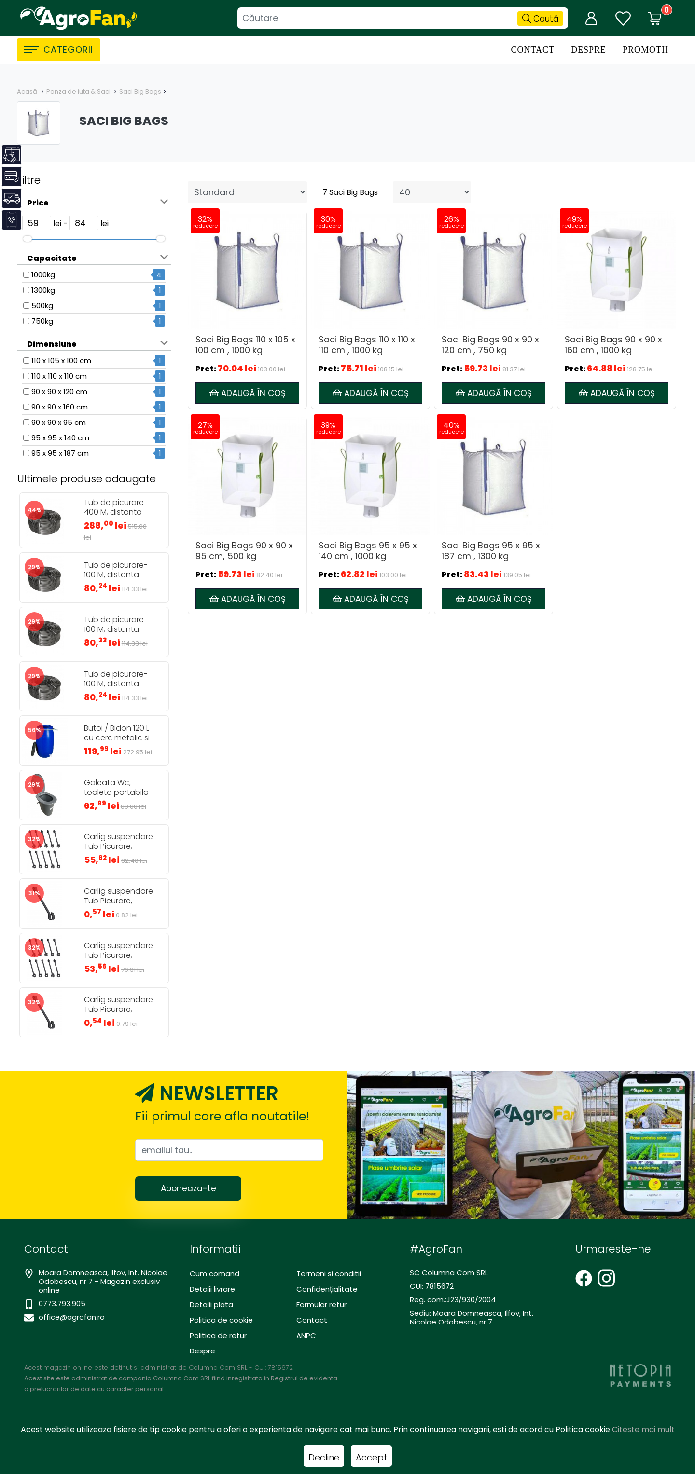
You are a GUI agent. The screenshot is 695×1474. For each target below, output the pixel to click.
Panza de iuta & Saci (79, 91)
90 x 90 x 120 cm (59, 391)
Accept (371, 1457)
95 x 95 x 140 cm (60, 438)
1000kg (43, 275)
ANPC (306, 1335)
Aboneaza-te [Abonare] (188, 1188)
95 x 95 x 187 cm (60, 453)
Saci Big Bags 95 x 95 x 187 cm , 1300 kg (491, 550)
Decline (323, 1457)
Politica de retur (218, 1335)
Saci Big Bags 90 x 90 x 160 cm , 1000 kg (613, 344)
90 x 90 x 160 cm (59, 407)
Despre (588, 50)
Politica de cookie (221, 1320)
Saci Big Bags (140, 91)
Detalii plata (211, 1304)
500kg (42, 305)
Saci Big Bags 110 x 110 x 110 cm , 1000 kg (367, 344)
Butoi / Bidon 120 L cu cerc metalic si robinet (117, 737)
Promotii (645, 50)
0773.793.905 (62, 1303)
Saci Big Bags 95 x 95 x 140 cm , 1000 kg (368, 550)
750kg (42, 321)
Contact (533, 50)
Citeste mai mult (643, 1429)
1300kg (43, 290)
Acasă (27, 91)
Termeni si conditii (328, 1274)
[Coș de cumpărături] (655, 18)
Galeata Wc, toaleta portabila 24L (116, 792)
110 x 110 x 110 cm (59, 376)
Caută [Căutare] (540, 19)
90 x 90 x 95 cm (58, 422)
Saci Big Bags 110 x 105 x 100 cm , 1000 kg (245, 344)
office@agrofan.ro (72, 1317)
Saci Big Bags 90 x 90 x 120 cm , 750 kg (490, 344)
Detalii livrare (212, 1289)
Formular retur (321, 1304)
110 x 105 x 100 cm (61, 360)
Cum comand (214, 1274)
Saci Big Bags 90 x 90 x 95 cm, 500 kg (244, 550)
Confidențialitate (327, 1289)
